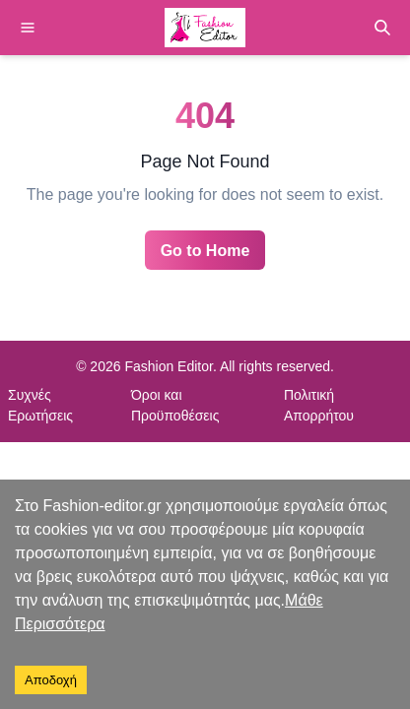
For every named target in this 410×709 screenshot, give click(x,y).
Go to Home (205, 250)
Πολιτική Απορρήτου (319, 405)
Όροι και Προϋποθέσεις (175, 405)
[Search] (382, 27)
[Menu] (27, 27)
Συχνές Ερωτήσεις (40, 405)
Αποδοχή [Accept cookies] (51, 680)
